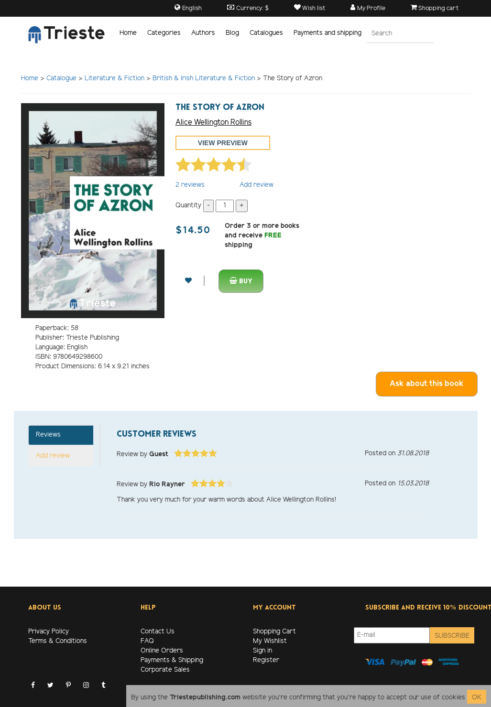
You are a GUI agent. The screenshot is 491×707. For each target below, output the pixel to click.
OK (476, 698)
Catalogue (61, 79)
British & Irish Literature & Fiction (204, 79)
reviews (190, 185)
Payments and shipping (327, 33)
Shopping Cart (274, 632)
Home (128, 33)
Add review (256, 185)
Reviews (48, 435)
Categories (164, 33)
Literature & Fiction (114, 79)
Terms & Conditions (57, 641)
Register (266, 660)
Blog (232, 33)
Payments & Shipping (172, 660)
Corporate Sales (165, 670)
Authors (203, 33)
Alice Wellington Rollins (213, 122)
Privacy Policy (48, 632)
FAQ (147, 641)
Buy (240, 281)
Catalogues (266, 33)
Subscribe (452, 636)
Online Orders (162, 651)
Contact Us (158, 632)
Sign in (262, 651)
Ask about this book (427, 383)
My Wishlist (270, 641)
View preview (223, 143)
